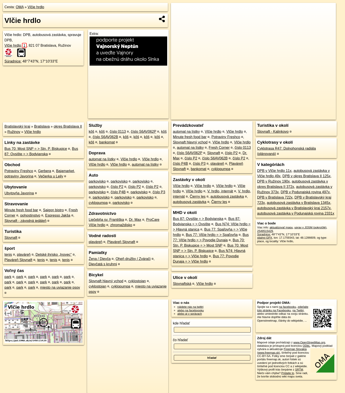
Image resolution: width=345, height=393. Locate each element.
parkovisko (97, 181)
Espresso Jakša (57, 215)
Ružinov (13, 132)
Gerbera (44, 171)
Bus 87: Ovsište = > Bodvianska (198, 219)
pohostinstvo (30, 215)
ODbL (306, 345)
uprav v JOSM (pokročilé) (310, 227)
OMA (20, 7)
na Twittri (298, 310)
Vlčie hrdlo (36, 7)
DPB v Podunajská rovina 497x (305, 192)
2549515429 (265, 231)
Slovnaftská (182, 284)
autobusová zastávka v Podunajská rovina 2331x (295, 213)
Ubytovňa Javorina (19, 193)
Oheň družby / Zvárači (133, 259)
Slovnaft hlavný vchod (106, 281)
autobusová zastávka (227, 196)
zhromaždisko (121, 225)
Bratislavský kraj (17, 126)
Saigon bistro (53, 210)
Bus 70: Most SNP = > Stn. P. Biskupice (35, 149)
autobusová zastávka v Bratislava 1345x (298, 203)
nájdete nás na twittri (190, 306)
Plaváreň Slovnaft (18, 260)
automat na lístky (102, 159)
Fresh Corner (219, 147)
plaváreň (23, 254)
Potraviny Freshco (18, 171)
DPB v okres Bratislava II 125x (307, 176)
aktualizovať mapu (281, 227)
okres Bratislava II (68, 126)
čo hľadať (180, 340)
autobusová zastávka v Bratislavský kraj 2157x (294, 208)
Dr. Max (135, 220)
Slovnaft (10, 238)
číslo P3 (158, 192)
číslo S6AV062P (143, 131)
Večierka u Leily (50, 176)
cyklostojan (137, 281)
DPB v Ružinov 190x (273, 181)
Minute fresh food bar (21, 210)
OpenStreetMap (259, 116)
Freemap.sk (282, 116)
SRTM (299, 369)
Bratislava (42, 126)
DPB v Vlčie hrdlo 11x (274, 171)
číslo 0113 (118, 131)
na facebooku (287, 306)
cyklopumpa (98, 203)
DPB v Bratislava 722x (275, 197)
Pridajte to (287, 373)
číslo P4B (118, 192)
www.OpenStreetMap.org (309, 342)
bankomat (107, 142)
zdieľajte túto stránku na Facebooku (282, 308)
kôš (91, 131)
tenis (8, 254)
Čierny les (197, 196)
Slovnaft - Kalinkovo (273, 131)
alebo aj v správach (189, 313)
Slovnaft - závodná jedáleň (25, 221)
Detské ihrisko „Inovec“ (54, 254)
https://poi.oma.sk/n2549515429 (316, 116)
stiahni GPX (264, 237)
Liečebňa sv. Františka (106, 220)
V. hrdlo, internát (220, 191)
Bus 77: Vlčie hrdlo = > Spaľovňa (212, 235)
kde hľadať (181, 323)
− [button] (178, 17)
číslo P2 (117, 187)
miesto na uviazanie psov (60, 287)
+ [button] (178, 10)
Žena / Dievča (100, 259)
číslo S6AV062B (105, 137)
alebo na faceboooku (190, 310)
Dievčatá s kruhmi (103, 264)
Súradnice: (13, 61)
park (7, 277)
